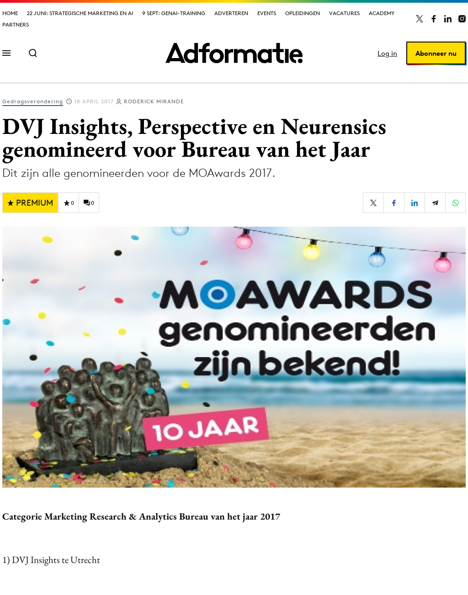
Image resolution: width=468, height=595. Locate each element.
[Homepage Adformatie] (234, 53)
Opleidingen (302, 13)
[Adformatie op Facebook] (433, 18)
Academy (381, 13)
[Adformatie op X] (419, 18)
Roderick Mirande (154, 101)
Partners (15, 24)
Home (10, 13)
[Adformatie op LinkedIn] (448, 18)
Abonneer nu (436, 53)
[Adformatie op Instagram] (462, 18)
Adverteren (231, 13)
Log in (387, 53)
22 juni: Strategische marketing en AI (80, 13)
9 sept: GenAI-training (173, 13)
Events (266, 13)
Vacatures (344, 13)
